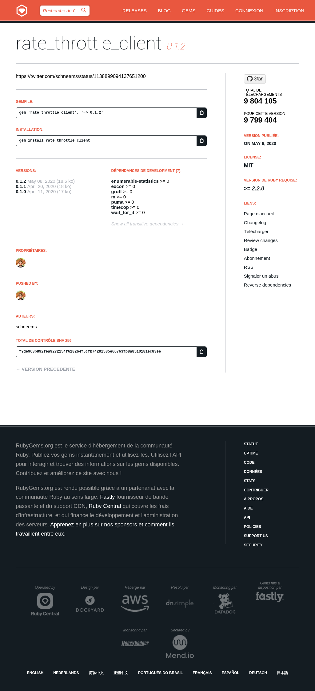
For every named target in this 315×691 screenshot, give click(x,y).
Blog (164, 10)
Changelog (255, 222)
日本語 (282, 673)
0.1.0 (21, 191)
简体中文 (96, 673)
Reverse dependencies (267, 284)
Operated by (47, 589)
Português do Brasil (160, 673)
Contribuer (256, 490)
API (247, 517)
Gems (188, 10)
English (35, 673)
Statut (251, 444)
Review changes (261, 240)
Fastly (107, 497)
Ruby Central (105, 506)
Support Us (256, 536)
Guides (215, 10)
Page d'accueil (259, 213)
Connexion (249, 10)
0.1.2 (21, 181)
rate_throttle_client (89, 43)
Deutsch (258, 673)
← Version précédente (45, 369)
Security (253, 545)
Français (202, 673)
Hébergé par (137, 587)
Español (230, 673)
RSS (248, 267)
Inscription (289, 10)
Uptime (251, 453)
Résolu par (182, 587)
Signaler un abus (261, 276)
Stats (250, 481)
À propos (253, 499)
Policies (252, 527)
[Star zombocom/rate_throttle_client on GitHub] (255, 79)
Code (249, 462)
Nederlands (66, 673)
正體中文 (121, 673)
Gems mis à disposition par (271, 585)
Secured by (182, 630)
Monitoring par (226, 587)
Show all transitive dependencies (144, 223)
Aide (248, 508)
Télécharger (256, 231)
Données (253, 472)
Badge (250, 249)
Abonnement (257, 258)
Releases (134, 10)
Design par (92, 587)
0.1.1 (21, 186)
